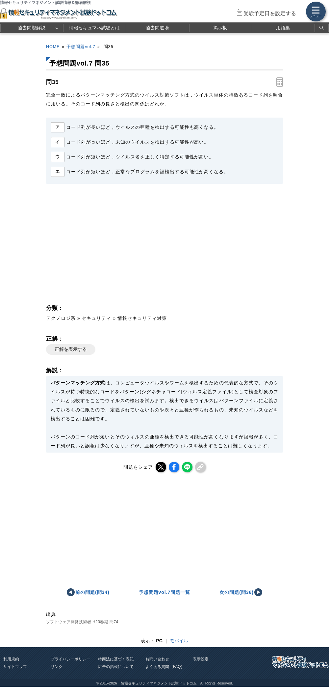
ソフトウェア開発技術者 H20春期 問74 (82, 622)
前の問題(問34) (92, 592)
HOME (53, 46)
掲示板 (220, 27)
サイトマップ (15, 666)
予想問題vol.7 (80, 46)
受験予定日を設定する (269, 13)
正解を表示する (71, 349)
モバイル (179, 640)
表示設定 (201, 659)
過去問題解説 (31, 27)
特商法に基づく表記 (116, 659)
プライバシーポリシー (70, 659)
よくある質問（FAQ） (165, 666)
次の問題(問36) (236, 592)
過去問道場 (157, 27)
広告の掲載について (116, 666)
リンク (57, 666)
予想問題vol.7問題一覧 (164, 592)
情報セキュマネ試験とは (94, 27)
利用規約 (11, 659)
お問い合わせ (157, 659)
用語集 (283, 27)
